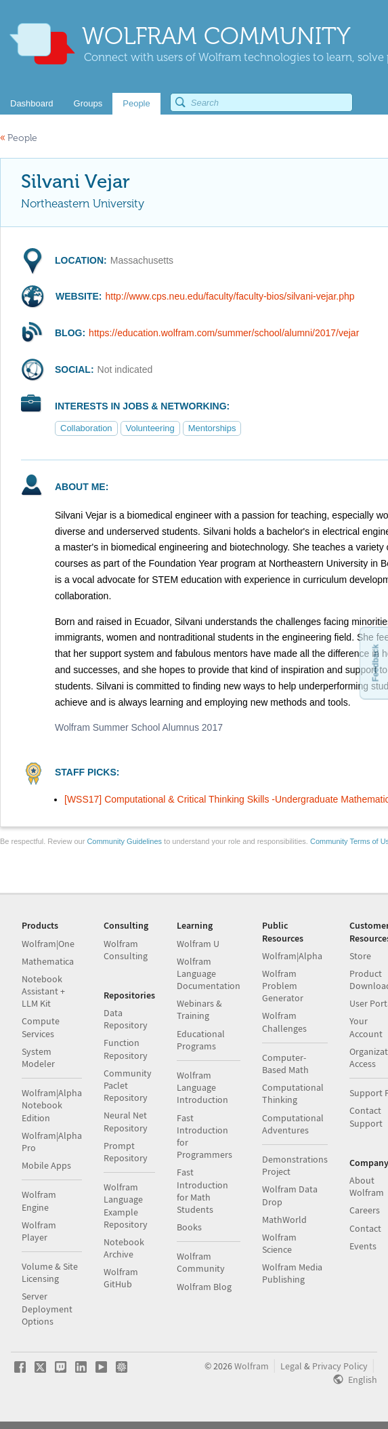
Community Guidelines (124, 841)
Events (362, 1246)
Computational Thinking (293, 1093)
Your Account (366, 1027)
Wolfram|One (48, 944)
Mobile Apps (46, 1165)
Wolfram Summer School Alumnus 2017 (139, 727)
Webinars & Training (199, 1009)
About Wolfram (366, 1186)
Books (189, 1227)
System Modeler (38, 1057)
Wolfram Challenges (284, 1021)
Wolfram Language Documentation (208, 973)
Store (360, 956)
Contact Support (366, 1116)
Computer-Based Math (285, 1063)
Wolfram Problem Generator (282, 985)
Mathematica (48, 961)
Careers (364, 1210)
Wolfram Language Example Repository (126, 1205)
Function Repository (126, 1048)
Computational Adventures (293, 1124)
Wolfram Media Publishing (292, 1273)
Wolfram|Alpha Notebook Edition (52, 1105)
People (18, 138)
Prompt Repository (126, 1152)
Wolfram (251, 1366)
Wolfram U (198, 944)
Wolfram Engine (39, 1200)
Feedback (375, 662)
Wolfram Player (39, 1231)
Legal (291, 1366)
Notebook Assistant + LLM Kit (43, 991)
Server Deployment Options (47, 1308)
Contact (365, 1228)
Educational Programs (201, 1040)
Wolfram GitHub (121, 1278)
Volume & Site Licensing (50, 1272)
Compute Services (41, 1027)
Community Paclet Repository (128, 1085)
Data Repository (126, 1019)
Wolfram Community (201, 1262)
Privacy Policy (340, 1366)
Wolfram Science (279, 1243)
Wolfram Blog (204, 1287)
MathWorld (284, 1219)
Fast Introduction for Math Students (202, 1190)
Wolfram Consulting (126, 950)
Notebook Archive (124, 1248)
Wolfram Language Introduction (202, 1087)
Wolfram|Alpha (292, 956)
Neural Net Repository (126, 1121)
